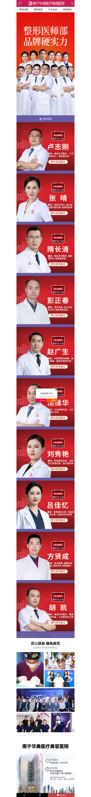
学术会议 (52, 9)
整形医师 (38, 9)
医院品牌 (23, 9)
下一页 (61, 635)
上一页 (29, 635)
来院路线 (67, 9)
